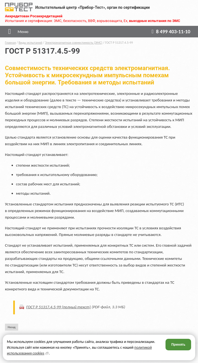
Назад (11, 327)
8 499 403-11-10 (169, 31)
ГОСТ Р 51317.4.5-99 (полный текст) (58, 306)
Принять (178, 344)
